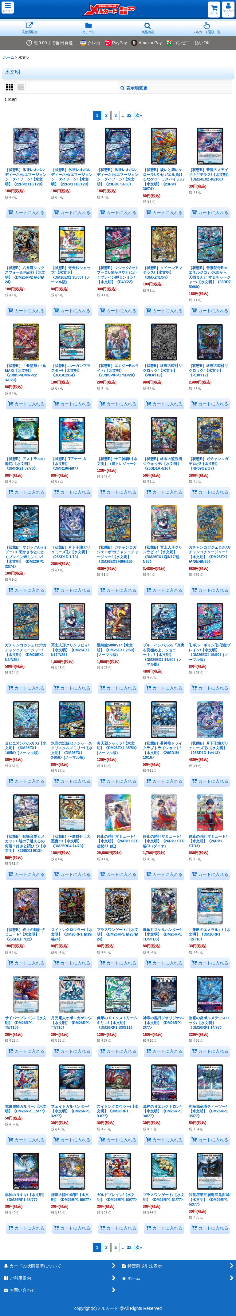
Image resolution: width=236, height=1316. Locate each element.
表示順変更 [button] (134, 87)
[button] (8, 8)
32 (129, 115)
